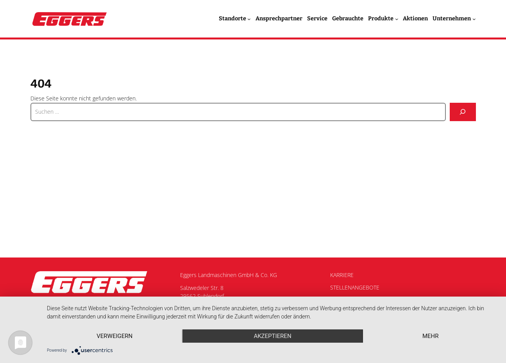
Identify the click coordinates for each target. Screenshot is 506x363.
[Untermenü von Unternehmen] (474, 19)
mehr (430, 336)
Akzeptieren (272, 336)
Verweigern (114, 336)
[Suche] (463, 112)
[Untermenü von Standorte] (249, 19)
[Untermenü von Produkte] (397, 19)
